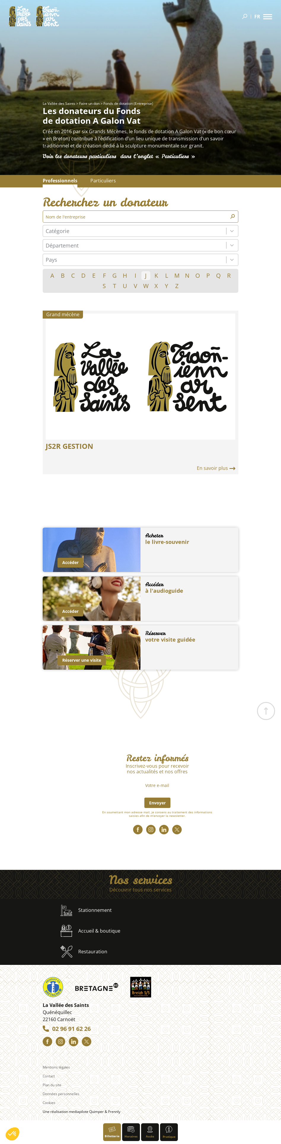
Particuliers (103, 181)
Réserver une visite (81, 660)
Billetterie (112, 1132)
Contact (49, 1076)
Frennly (114, 1111)
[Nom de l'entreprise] (137, 216)
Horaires (131, 1132)
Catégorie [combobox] (57, 230)
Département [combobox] (62, 245)
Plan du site (52, 1084)
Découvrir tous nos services (140, 890)
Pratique (169, 1132)
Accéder (70, 562)
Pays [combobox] (51, 259)
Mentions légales (56, 1067)
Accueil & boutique (90, 931)
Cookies (49, 1102)
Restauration (83, 951)
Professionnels (60, 181)
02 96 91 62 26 (71, 1028)
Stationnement (86, 910)
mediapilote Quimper (86, 1111)
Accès (150, 1132)
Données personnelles (61, 1093)
